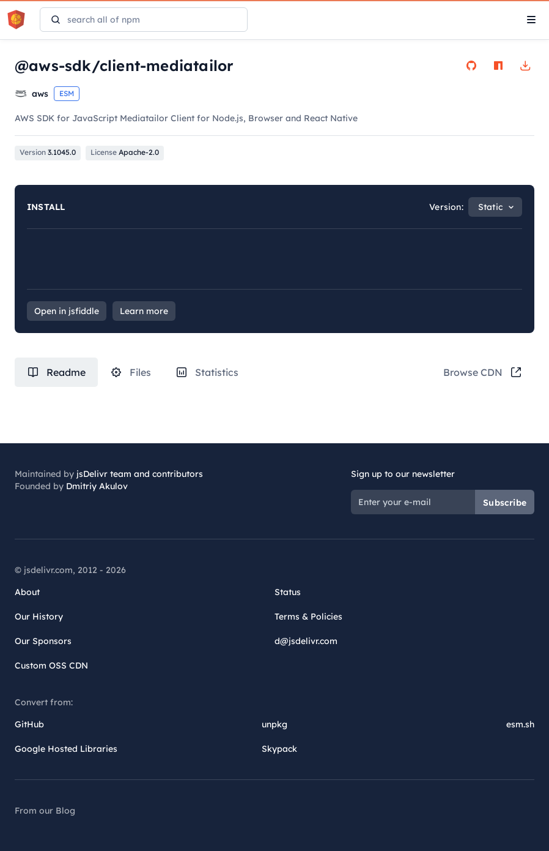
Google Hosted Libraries (66, 748)
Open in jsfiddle (66, 311)
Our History (39, 616)
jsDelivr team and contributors (139, 473)
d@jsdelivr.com (305, 641)
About (27, 592)
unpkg (274, 724)
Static (490, 206)
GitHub (29, 724)
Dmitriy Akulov (97, 486)
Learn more (144, 311)
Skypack (279, 748)
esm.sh (520, 724)
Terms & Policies (308, 616)
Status (287, 592)
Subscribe (504, 502)
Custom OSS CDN (51, 665)
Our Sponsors (43, 641)
